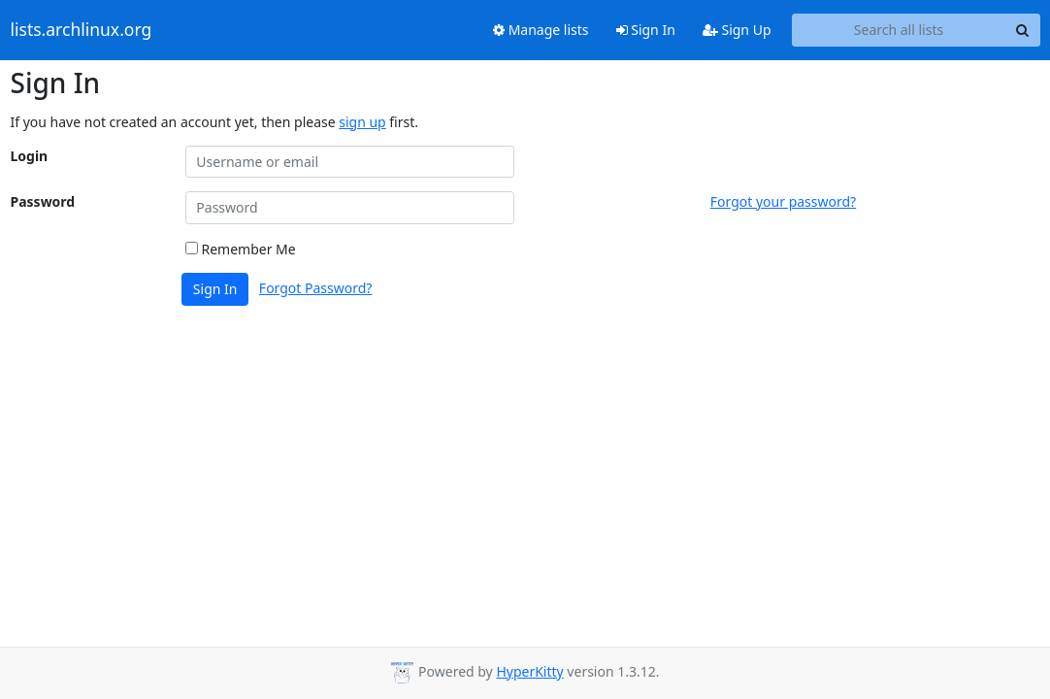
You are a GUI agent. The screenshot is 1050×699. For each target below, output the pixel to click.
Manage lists (541, 29)
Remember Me (240, 249)
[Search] (1022, 30)
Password (43, 201)
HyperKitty (529, 671)
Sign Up (737, 29)
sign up (362, 122)
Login (30, 156)
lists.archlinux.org (81, 30)
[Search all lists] (899, 30)
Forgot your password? (783, 201)
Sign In (645, 29)
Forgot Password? (316, 288)
